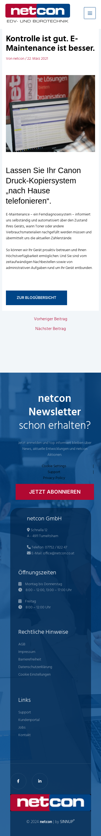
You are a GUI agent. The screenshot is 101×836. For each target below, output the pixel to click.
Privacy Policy (54, 478)
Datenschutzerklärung (35, 667)
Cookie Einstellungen (34, 675)
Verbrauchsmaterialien (23, 232)
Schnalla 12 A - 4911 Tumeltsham (42, 533)
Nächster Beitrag (50, 329)
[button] (55, 492)
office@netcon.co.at (58, 553)
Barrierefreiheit (29, 659)
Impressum (26, 652)
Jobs (22, 727)
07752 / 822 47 (56, 547)
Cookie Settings (54, 466)
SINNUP (67, 822)
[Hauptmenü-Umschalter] (90, 13)
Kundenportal (29, 720)
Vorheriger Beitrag (50, 319)
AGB (21, 644)
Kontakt (24, 735)
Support (54, 472)
